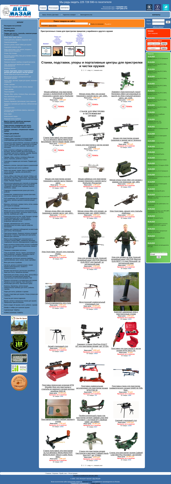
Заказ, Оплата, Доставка (50, 14)
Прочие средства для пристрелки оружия (16, 74)
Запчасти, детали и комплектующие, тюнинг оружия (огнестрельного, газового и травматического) (18, 266)
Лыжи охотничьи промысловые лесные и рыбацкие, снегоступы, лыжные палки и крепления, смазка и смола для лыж (21, 246)
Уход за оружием (9, 91)
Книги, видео (8, 114)
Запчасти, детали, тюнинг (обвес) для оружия (17, 44)
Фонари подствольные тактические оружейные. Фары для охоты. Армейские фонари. (19, 271)
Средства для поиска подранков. (15, 298)
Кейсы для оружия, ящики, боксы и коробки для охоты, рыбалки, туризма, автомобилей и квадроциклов (19, 172)
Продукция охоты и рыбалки (12, 119)
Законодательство (86, 14)
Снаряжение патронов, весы (12, 47)
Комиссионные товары (11, 116)
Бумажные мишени (9, 68)
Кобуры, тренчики (9, 84)
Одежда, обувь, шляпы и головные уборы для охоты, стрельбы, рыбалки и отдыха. (19, 157)
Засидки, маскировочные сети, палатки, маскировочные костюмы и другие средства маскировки (18, 225)
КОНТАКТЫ (65, 8)
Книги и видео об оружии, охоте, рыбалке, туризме (20, 305)
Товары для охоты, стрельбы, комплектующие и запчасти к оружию (57, 40)
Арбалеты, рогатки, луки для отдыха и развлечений (21, 165)
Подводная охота (9, 107)
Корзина (55, 473)
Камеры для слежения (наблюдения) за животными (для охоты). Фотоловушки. (21, 230)
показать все (98, 70)
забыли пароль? (158, 27)
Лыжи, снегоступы (9, 99)
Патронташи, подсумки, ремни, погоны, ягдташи (18, 87)
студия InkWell (95, 483)
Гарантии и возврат (69, 14)
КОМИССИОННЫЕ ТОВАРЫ (13, 312)
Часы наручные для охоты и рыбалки (16, 168)
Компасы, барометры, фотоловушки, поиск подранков (20, 101)
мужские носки (87, 481)
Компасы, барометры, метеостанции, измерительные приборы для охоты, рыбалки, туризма (19, 287)
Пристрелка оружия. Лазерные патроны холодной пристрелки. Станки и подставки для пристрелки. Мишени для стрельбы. (20, 235)
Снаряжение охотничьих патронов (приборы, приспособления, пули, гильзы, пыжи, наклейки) (19, 259)
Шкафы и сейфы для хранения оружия (16, 307)
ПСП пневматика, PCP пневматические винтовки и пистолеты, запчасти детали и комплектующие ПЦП (20, 200)
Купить (61, 106)
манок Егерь (53, 25)
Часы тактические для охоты (12, 96)
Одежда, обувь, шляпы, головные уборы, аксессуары (20, 94)
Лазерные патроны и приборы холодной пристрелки (19, 62)
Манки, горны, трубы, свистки (13, 37)
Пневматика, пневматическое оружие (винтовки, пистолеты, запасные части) (20, 195)
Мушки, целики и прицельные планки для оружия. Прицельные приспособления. (20, 301)
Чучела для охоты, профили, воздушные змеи (17, 40)
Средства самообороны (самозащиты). (17, 208)
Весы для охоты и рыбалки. (13, 262)
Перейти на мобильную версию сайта (85, 475)
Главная (43, 8)
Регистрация (53, 8)
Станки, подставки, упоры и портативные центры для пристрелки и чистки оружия (80, 38)
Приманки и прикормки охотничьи (15, 250)
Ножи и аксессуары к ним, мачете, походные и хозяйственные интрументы (18, 50)
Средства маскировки (10, 42)
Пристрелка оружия (10, 59)
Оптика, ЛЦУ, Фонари (10, 53)
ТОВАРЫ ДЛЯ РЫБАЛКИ (12, 136)
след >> (90, 70)
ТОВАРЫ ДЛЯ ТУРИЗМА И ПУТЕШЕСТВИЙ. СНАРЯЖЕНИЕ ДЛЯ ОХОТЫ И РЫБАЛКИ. (18, 139)
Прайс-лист (63, 473)
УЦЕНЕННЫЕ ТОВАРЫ (11, 310)
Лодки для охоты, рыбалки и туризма (16, 291)
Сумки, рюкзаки (8, 89)
